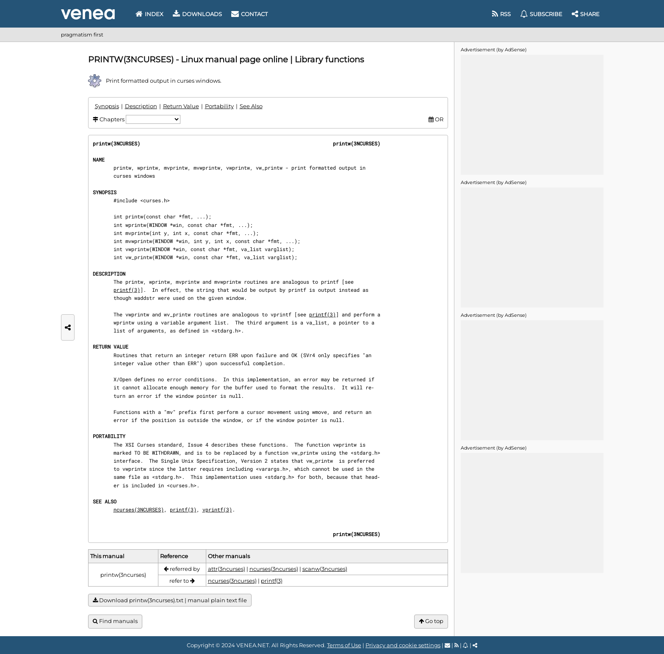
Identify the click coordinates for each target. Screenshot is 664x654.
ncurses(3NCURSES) (138, 509)
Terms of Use (344, 645)
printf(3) (126, 289)
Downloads (197, 14)
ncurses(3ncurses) (273, 568)
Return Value (181, 106)
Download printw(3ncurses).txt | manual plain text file (170, 600)
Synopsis (107, 106)
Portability (219, 106)
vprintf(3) (217, 509)
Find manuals (115, 621)
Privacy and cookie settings (402, 645)
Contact (249, 14)
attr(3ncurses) (226, 568)
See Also (251, 106)
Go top (431, 621)
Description (141, 106)
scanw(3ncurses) (324, 568)
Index (149, 14)
